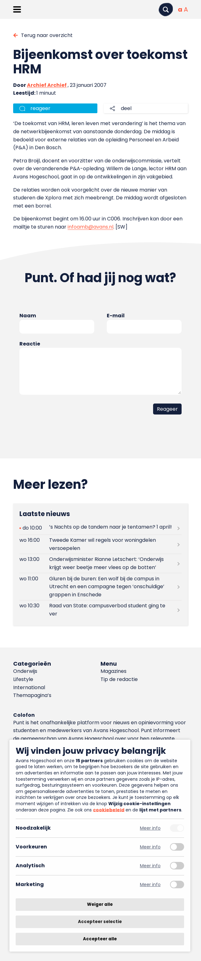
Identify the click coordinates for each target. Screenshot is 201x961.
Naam (27, 315)
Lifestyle (23, 679)
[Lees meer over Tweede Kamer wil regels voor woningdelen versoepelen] (100, 544)
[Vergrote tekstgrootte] (186, 9)
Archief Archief (47, 85)
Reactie (29, 343)
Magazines (113, 671)
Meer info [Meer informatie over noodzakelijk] (150, 828)
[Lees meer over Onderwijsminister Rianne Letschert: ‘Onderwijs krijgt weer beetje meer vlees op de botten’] (100, 563)
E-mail (116, 315)
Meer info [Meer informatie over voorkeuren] (150, 847)
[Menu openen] (17, 9)
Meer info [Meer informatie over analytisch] (150, 866)
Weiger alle (100, 904)
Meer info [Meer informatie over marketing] (150, 885)
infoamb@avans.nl (90, 226)
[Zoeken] (166, 10)
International (29, 687)
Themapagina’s (32, 695)
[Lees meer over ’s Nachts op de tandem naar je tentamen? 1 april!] (100, 528)
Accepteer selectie (100, 922)
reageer (40, 108)
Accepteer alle (100, 939)
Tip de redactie (119, 679)
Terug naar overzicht (47, 35)
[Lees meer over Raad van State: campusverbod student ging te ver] (100, 609)
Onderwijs (25, 671)
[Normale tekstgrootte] (180, 9)
